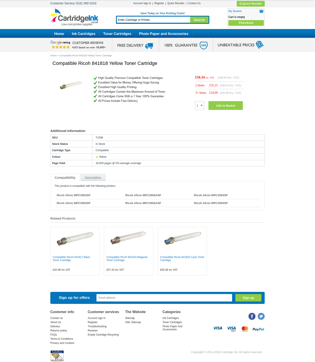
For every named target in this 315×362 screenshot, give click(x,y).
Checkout (246, 22)
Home (59, 34)
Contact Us (194, 3)
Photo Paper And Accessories (172, 328)
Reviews (93, 330)
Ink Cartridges (83, 34)
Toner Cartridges (117, 34)
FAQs (53, 334)
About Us (55, 322)
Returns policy (58, 330)
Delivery (55, 326)
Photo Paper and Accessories (163, 34)
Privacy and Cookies (62, 343)
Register (159, 3)
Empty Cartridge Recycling (103, 334)
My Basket (235, 11)
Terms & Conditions (61, 338)
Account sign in (142, 3)
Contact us (56, 318)
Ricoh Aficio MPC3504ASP (143, 203)
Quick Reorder (250, 3)
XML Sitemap (133, 322)
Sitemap (130, 318)
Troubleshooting (97, 326)
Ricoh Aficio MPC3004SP (211, 195)
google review (78, 45)
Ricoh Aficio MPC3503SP (73, 203)
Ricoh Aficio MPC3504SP (211, 203)
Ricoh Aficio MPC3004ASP (143, 195)
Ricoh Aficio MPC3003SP (73, 195)
